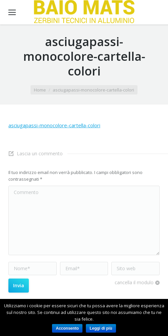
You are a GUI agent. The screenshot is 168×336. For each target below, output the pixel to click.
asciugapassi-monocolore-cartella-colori (54, 125)
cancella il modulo (134, 282)
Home (40, 90)
